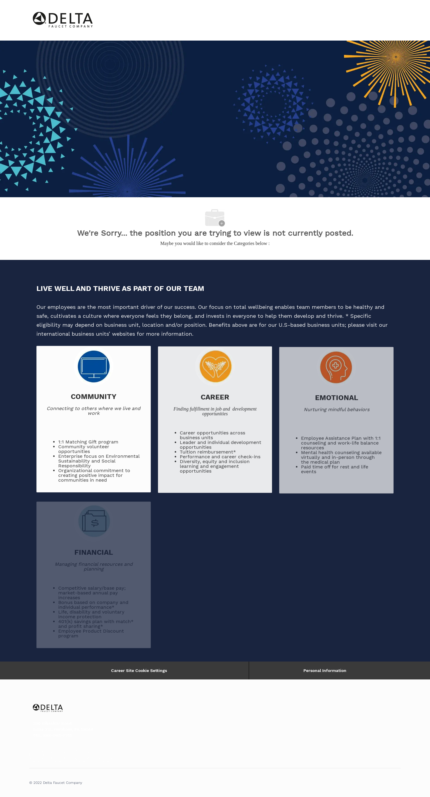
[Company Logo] (48, 20)
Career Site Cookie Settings (139, 670)
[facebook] (36, 755)
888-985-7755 (57, 735)
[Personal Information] (324, 670)
